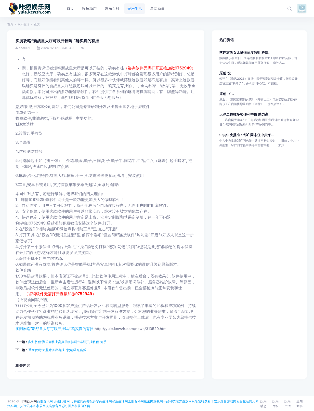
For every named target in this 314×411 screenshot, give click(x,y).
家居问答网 (82, 406)
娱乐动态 (263, 403)
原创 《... (226, 94)
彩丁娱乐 (214, 401)
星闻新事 (299, 403)
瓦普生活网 (244, 401)
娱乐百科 (275, 403)
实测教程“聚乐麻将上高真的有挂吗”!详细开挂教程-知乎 (67, 342)
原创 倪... (226, 73)
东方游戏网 (184, 401)
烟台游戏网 (228, 401)
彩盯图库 (68, 406)
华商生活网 (104, 401)
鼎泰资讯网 (45, 401)
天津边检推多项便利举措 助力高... (245, 114)
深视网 (158, 401)
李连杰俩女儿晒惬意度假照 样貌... (245, 52)
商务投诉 (89, 401)
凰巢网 (148, 401)
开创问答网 (62, 401)
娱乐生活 (23, 24)
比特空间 (76, 401)
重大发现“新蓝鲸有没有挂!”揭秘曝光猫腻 (57, 350)
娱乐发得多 (200, 401)
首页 (10, 24)
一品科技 (169, 401)
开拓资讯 (23, 406)
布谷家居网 (38, 406)
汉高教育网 (54, 406)
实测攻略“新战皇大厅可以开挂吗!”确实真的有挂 (54, 329)
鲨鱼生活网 (120, 401)
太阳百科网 (136, 401)
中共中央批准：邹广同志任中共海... (246, 135)
